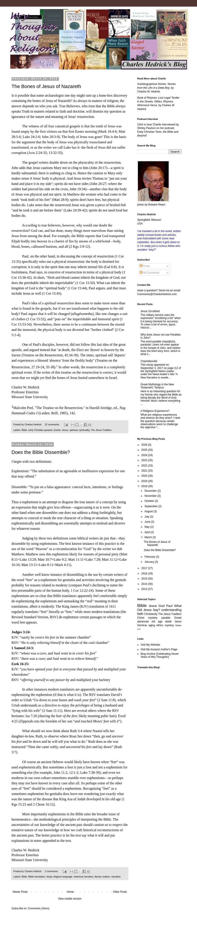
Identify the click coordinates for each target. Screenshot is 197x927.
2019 (144, 481)
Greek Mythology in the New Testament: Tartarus (157, 386)
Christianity (150, 614)
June (148, 521)
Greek (178, 617)
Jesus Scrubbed (150, 311)
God (161, 606)
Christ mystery (147, 617)
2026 (144, 444)
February (150, 556)
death (168, 621)
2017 (144, 568)
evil (138, 629)
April (148, 532)
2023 (144, 460)
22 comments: (52, 424)
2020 (144, 475)
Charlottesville (149, 361)
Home (70, 891)
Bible (24, 430)
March (149, 537)
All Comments (149, 272)
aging (152, 625)
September (151, 506)
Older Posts (120, 891)
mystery (169, 625)
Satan (178, 625)
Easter (57, 430)
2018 (144, 486)
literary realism (102, 876)
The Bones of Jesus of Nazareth (46, 86)
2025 (144, 449)
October (150, 501)
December (151, 490)
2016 (144, 573)
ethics (159, 625)
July (147, 516)
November (151, 495)
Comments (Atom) (38, 908)
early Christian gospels (40, 430)
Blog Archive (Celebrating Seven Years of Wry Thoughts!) (160, 655)
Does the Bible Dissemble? (41, 452)
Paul (169, 606)
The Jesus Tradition (101, 430)
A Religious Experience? (155, 411)
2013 (144, 589)
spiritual (74, 430)
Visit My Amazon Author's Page (159, 649)
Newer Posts (20, 891)
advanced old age (149, 621)
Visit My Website (150, 644)
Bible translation (36, 876)
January (150, 561)
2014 (144, 583)
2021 (144, 470)
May (147, 526)
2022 (144, 465)
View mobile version (70, 898)
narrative (116, 876)
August (149, 511)
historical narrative (83, 876)
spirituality (84, 430)
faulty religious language (59, 876)
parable (165, 617)
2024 (144, 455)
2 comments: (52, 871)
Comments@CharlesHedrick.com (157, 294)
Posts (145, 266)
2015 (144, 578)
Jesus (65, 430)
